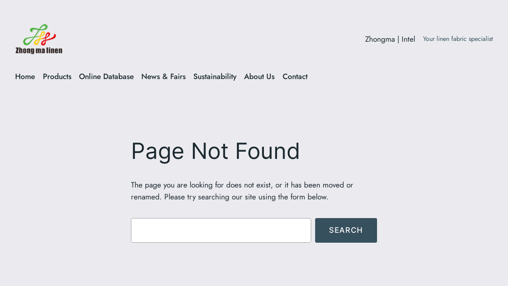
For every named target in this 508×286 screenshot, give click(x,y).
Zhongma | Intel (390, 38)
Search (346, 230)
